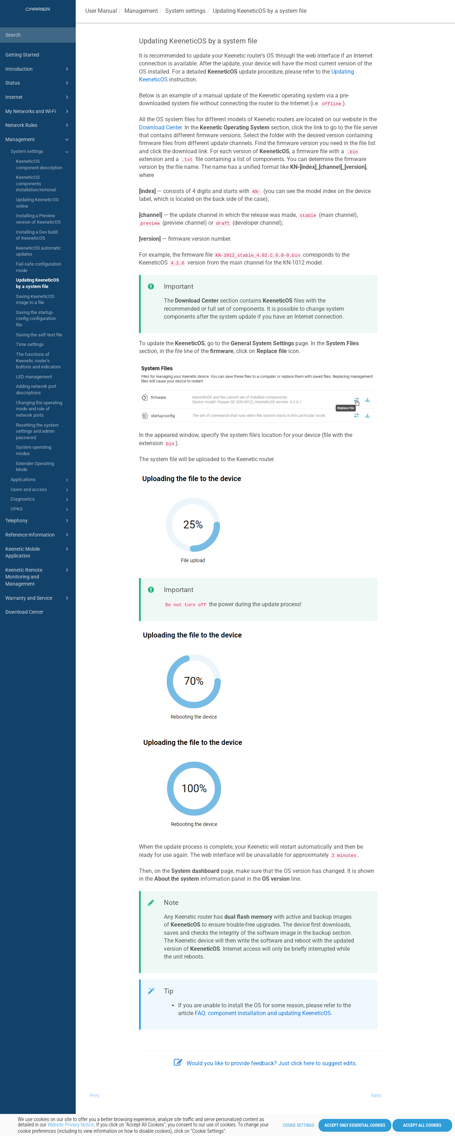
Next (376, 1095)
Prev (95, 1095)
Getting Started (22, 55)
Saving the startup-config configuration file (36, 318)
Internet (38, 97)
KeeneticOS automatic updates (38, 251)
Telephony (38, 520)
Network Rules (38, 125)
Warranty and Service (38, 598)
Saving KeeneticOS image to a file (35, 299)
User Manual (101, 10)
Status (38, 83)
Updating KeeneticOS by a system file (37, 283)
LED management (34, 376)
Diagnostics (41, 499)
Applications (41, 480)
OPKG (41, 509)
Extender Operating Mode (35, 467)
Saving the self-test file (39, 334)
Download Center (24, 612)
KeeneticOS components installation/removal (36, 183)
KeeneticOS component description (39, 164)
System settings (41, 152)
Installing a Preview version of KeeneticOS (38, 219)
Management (38, 139)
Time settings (30, 344)
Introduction (38, 69)
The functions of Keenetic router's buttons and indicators (38, 360)
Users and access (41, 490)
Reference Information (38, 535)
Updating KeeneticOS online (37, 203)
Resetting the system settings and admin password (37, 431)
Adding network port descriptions (36, 389)
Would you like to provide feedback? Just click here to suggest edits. (265, 1063)
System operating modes (33, 450)
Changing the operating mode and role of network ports (39, 409)
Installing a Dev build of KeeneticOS (37, 235)
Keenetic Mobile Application (38, 552)
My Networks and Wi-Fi (38, 111)
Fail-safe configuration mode (38, 267)
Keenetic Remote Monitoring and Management (38, 576)
